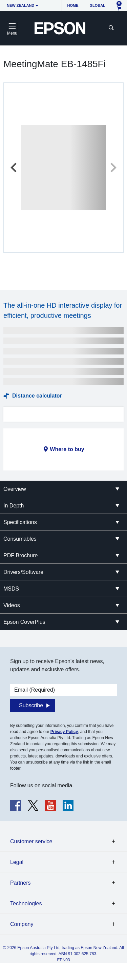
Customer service (31, 841)
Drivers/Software (23, 572)
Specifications (20, 522)
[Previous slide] (14, 167)
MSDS (11, 589)
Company (21, 924)
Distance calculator (37, 396)
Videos (11, 605)
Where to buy (67, 449)
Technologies (26, 903)
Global (97, 5)
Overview (14, 489)
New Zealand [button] (20, 5)
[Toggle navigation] (12, 28)
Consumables (20, 539)
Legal (16, 862)
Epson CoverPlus (24, 622)
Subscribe (31, 705)
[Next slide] (112, 167)
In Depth (13, 505)
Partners (20, 883)
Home (73, 5)
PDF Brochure (20, 555)
